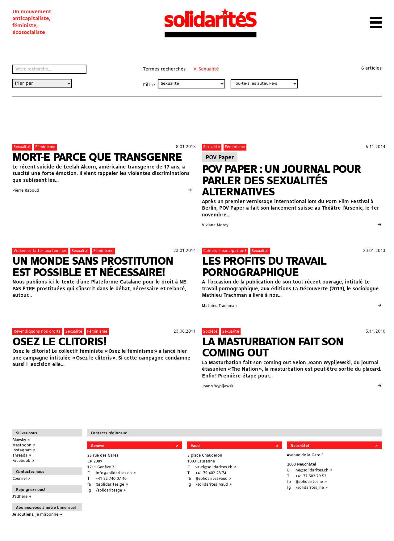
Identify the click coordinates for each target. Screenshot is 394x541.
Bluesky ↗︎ (21, 440)
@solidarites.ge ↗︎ (112, 485)
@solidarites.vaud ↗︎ (213, 479)
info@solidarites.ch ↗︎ (116, 473)
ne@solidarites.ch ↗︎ (314, 470)
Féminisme (45, 147)
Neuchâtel (300, 446)
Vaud (195, 446)
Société (210, 332)
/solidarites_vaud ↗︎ (213, 485)
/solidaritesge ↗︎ (111, 490)
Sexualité (22, 147)
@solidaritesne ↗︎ (311, 482)
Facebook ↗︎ (23, 461)
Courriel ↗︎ (21, 479)
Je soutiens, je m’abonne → (37, 515)
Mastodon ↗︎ (24, 445)
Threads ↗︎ (21, 456)
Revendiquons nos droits (37, 332)
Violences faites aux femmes (40, 251)
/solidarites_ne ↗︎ (312, 488)
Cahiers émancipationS (225, 251)
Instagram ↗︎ (24, 450)
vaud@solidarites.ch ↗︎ (216, 467)
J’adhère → (21, 497)
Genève (97, 446)
